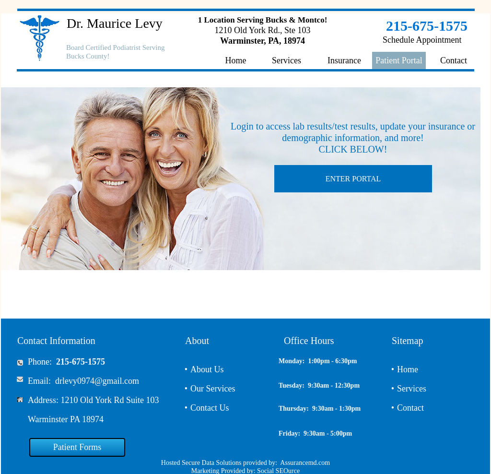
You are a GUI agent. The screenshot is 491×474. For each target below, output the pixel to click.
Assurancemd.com (305, 462)
